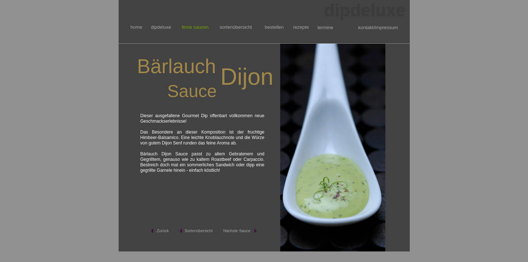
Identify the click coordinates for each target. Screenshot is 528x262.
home (137, 27)
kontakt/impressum (378, 27)
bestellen (274, 27)
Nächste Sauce (237, 231)
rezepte (301, 27)
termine (325, 27)
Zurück (163, 231)
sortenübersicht (236, 27)
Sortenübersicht (199, 231)
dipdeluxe (161, 27)
